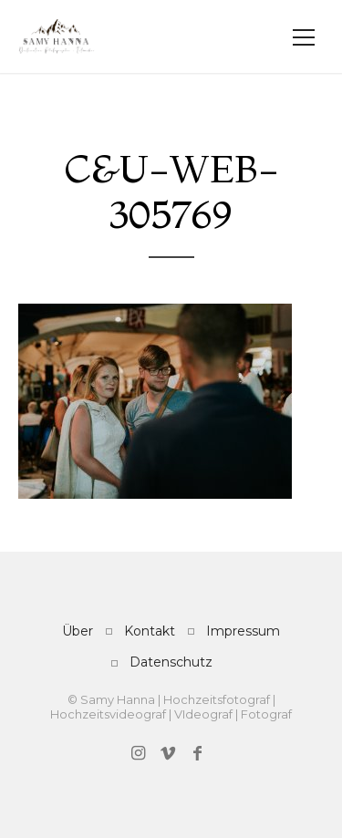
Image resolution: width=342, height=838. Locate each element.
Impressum (243, 631)
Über (77, 631)
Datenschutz (171, 662)
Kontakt (149, 631)
